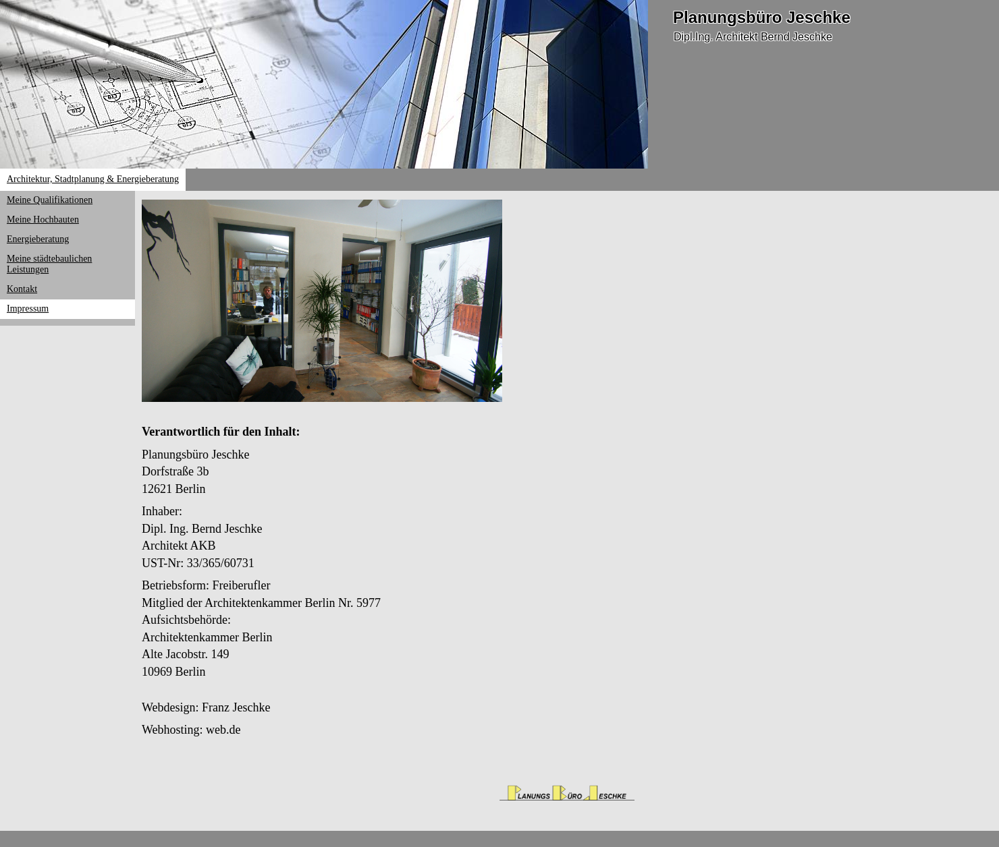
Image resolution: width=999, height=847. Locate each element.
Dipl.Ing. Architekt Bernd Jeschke (753, 36)
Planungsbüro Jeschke (761, 17)
